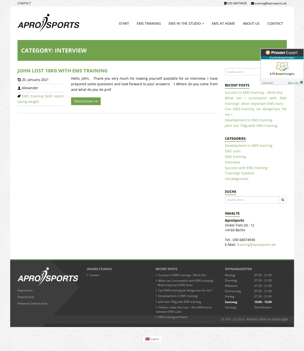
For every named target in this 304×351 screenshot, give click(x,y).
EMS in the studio (186, 23)
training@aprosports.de (256, 244)
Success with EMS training (246, 167)
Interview (232, 162)
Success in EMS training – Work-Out (254, 92)
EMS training (149, 23)
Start (124, 23)
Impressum (25, 290)
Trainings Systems (240, 173)
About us (251, 23)
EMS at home (223, 23)
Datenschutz (25, 297)
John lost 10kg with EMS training (62, 70)
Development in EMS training (248, 120)
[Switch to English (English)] (152, 339)
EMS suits (233, 151)
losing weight (28, 101)
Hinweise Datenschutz (32, 303)
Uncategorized (236, 178)
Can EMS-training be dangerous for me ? (185, 290)
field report (54, 96)
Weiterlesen (86, 101)
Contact (24, 3)
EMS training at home (172, 317)
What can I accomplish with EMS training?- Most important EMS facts (185, 283)
